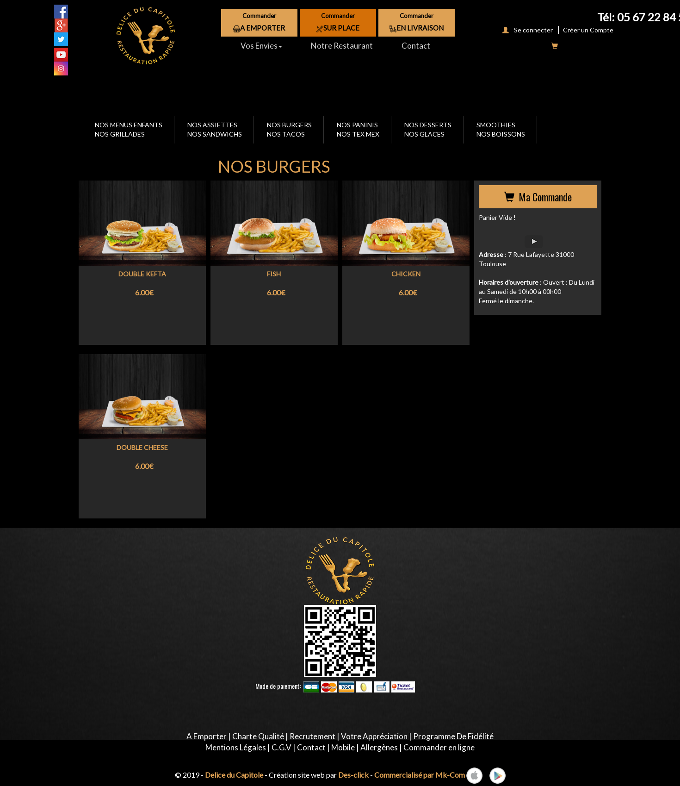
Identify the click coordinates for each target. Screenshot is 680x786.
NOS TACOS (286, 134)
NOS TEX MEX (358, 134)
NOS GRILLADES (120, 134)
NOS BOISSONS (500, 134)
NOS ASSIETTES (212, 125)
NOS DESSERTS (427, 125)
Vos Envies (261, 45)
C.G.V (281, 747)
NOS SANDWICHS (214, 134)
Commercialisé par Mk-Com (419, 774)
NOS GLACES (424, 134)
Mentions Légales (235, 747)
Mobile (343, 747)
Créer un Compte (586, 30)
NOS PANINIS (357, 125)
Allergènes (379, 747)
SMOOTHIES (495, 125)
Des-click (353, 774)
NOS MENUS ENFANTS (128, 125)
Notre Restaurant (342, 45)
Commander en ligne (439, 747)
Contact (416, 45)
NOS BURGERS (289, 125)
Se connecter (525, 30)
